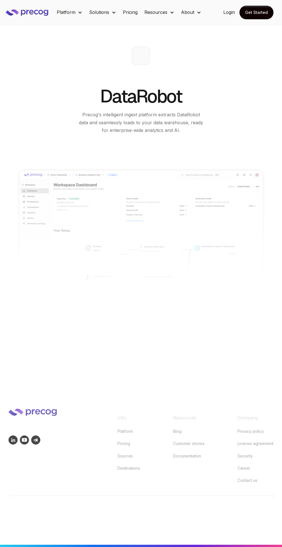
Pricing (130, 12)
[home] (31, 12)
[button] (69, 12)
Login (229, 12)
